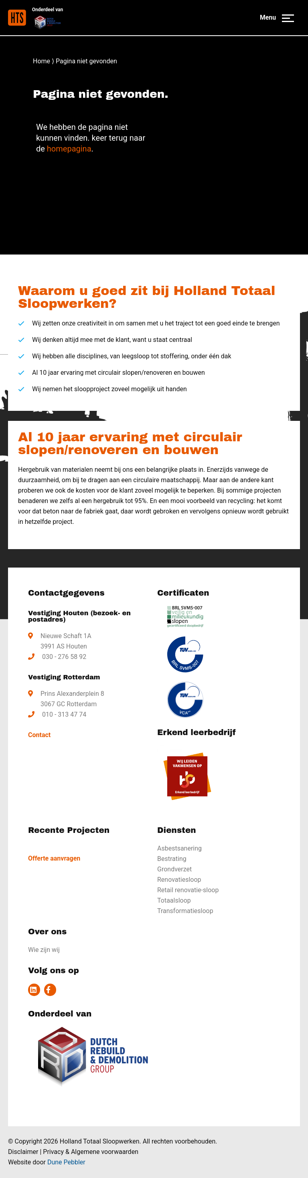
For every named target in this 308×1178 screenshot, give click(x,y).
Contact (39, 735)
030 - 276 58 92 (64, 657)
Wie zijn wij (44, 950)
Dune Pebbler (66, 1162)
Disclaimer (23, 1152)
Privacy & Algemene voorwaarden (90, 1152)
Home (41, 61)
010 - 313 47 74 (64, 714)
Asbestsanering (179, 848)
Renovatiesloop (179, 879)
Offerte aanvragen (54, 858)
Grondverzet (174, 869)
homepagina (69, 149)
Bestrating (171, 859)
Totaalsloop (174, 900)
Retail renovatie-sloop (188, 890)
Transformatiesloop (185, 911)
